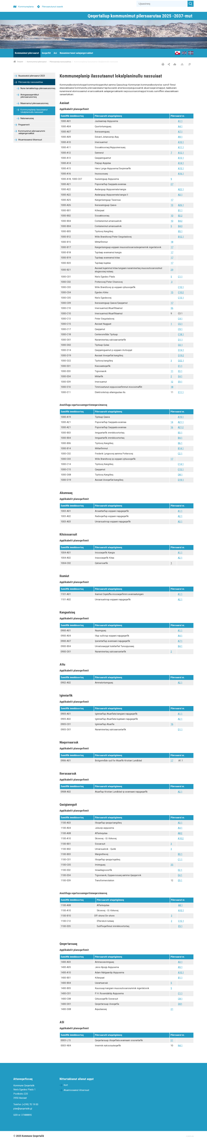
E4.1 (180, 376)
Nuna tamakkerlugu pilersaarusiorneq (37, 88)
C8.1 (180, 998)
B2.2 (180, 215)
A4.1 (180, 126)
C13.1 (181, 297)
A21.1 (181, 422)
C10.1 (181, 287)
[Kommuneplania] (23, 6)
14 (172, 422)
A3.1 (180, 194)
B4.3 (180, 226)
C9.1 (180, 329)
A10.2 (181, 838)
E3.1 (180, 371)
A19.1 (181, 417)
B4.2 (180, 221)
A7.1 (180, 131)
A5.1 (180, 967)
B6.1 (180, 443)
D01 (180, 1004)
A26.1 (181, 205)
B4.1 (180, 438)
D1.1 (180, 339)
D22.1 (181, 360)
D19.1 (181, 480)
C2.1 (180, 453)
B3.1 (180, 432)
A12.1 (181, 152)
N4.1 (180, 1045)
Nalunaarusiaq (27, 118)
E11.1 (181, 392)
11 (172, 371)
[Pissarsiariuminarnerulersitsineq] (190, 64)
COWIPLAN (190, 1136)
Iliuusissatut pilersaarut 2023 (31, 76)
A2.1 (180, 516)
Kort (66, 1085)
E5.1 (180, 926)
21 (172, 1009)
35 (172, 864)
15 (172, 292)
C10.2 (181, 292)
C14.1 (181, 464)
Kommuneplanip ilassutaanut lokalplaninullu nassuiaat (34, 111)
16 (172, 427)
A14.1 (181, 163)
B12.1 (181, 236)
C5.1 (180, 324)
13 (172, 205)
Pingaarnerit (24, 125)
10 (172, 215)
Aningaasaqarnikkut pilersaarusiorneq (29, 96)
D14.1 (181, 350)
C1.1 (180, 276)
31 (172, 1040)
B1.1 (180, 210)
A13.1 (181, 158)
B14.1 (181, 448)
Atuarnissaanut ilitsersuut (30, 140)
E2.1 (180, 870)
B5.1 (180, 231)
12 (172, 381)
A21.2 (181, 427)
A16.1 (181, 173)
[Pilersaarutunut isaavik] (50, 6)
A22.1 (181, 189)
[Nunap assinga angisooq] (175, 64)
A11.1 (181, 147)
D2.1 (180, 345)
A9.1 (180, 137)
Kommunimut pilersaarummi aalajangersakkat (31, 132)
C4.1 (180, 318)
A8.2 (180, 833)
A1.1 (180, 121)
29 (172, 269)
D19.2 (181, 355)
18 (172, 242)
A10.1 (181, 142)
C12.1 (181, 921)
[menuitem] (26, 53)
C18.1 (181, 334)
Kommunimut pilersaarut (37, 62)
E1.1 (180, 366)
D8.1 (180, 474)
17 (172, 200)
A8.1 (180, 905)
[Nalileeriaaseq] (182, 64)
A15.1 (181, 168)
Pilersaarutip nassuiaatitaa (60, 62)
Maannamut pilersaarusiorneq (34, 103)
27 (172, 184)
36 (172, 308)
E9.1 (180, 381)
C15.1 (181, 469)
